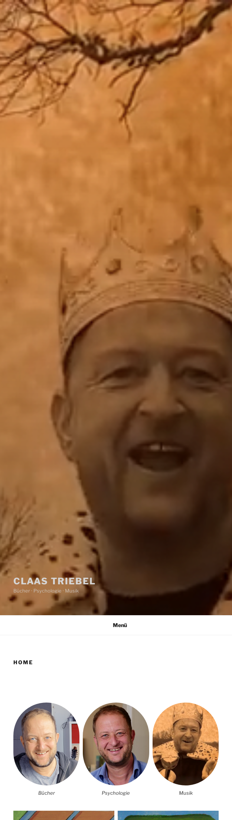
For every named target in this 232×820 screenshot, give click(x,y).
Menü (116, 625)
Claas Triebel (54, 581)
